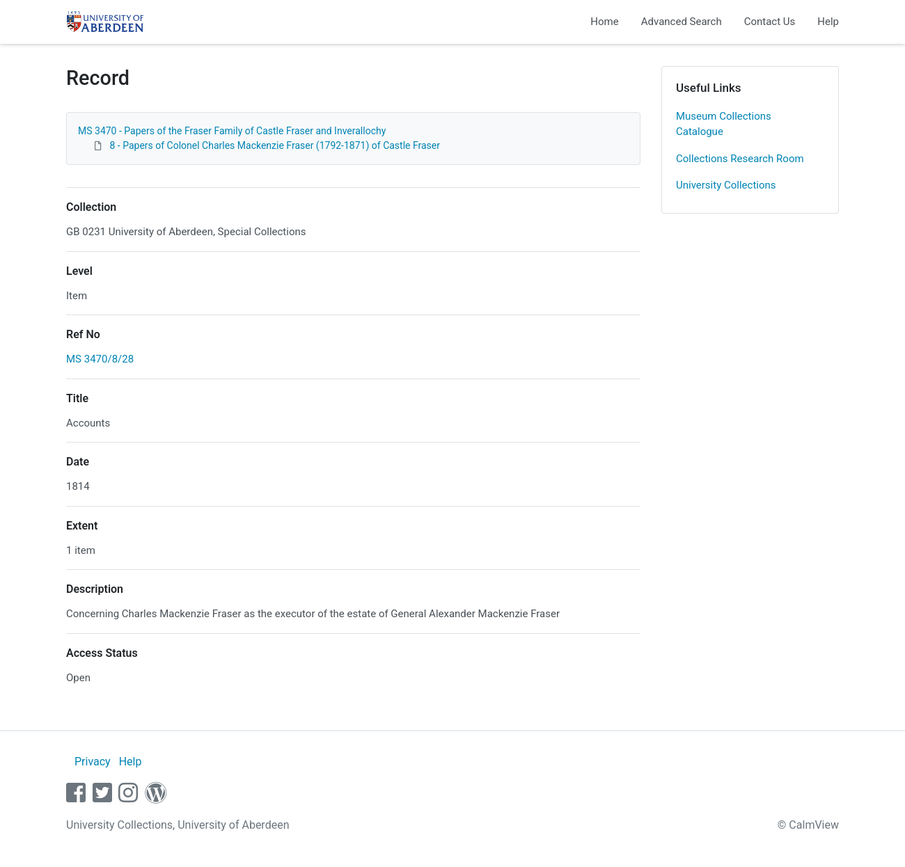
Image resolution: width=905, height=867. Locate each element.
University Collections (726, 185)
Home (604, 21)
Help (828, 21)
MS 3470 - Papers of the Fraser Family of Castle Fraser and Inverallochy (232, 130)
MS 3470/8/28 (100, 359)
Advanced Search (681, 21)
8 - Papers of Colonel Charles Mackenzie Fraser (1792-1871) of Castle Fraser (274, 145)
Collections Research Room (740, 158)
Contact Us (770, 21)
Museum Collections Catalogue (723, 124)
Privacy (92, 761)
